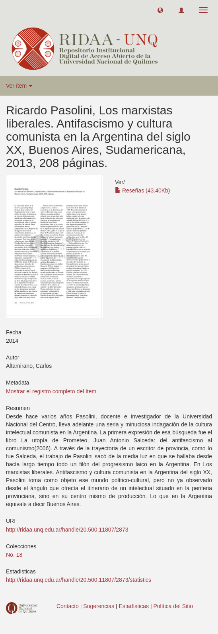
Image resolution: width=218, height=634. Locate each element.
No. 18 (14, 555)
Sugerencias (98, 606)
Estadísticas (134, 606)
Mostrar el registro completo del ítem (51, 391)
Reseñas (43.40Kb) (142, 190)
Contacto (67, 606)
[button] (160, 10)
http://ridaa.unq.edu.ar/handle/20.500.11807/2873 (67, 529)
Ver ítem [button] (19, 85)
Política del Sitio (173, 606)
